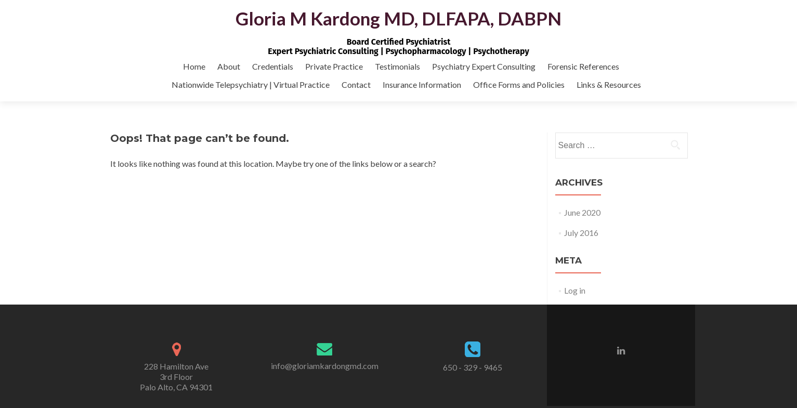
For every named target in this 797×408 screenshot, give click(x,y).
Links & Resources (609, 84)
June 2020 (582, 212)
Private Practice (334, 66)
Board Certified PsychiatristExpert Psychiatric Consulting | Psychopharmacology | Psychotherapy (398, 46)
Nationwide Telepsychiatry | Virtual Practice (251, 84)
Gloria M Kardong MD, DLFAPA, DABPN (398, 18)
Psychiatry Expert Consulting (483, 66)
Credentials (272, 66)
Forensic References (583, 66)
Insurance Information (422, 84)
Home (194, 66)
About (228, 66)
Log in (574, 290)
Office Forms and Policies (519, 84)
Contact (356, 84)
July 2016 (581, 233)
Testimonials (397, 66)
